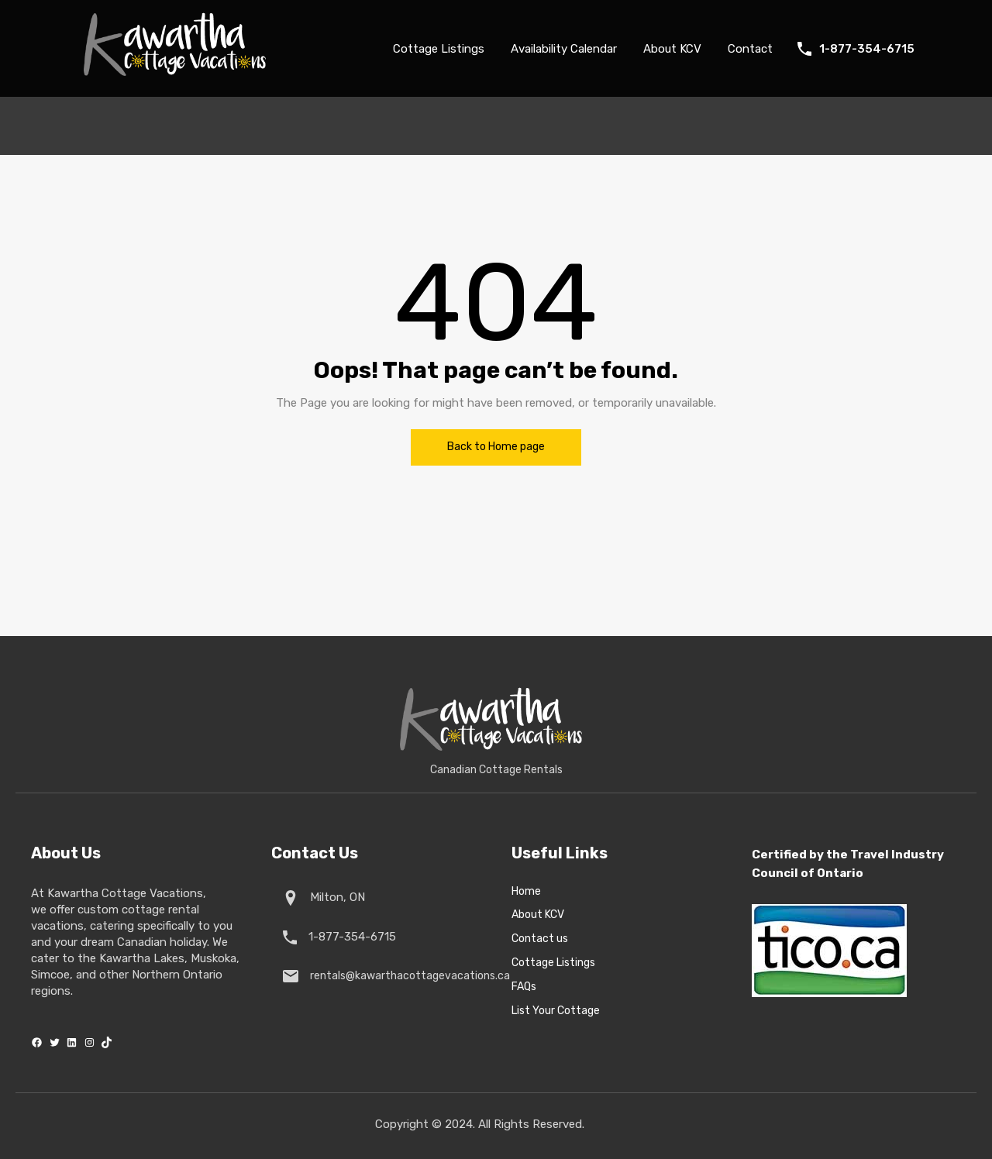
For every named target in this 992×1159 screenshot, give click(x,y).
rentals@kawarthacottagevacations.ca (407, 975)
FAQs (524, 987)
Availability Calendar (564, 49)
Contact (750, 49)
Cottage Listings (438, 49)
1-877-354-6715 (866, 49)
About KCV (672, 49)
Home (526, 892)
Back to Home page (496, 446)
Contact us (540, 939)
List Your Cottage (556, 1011)
